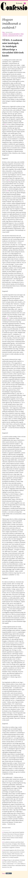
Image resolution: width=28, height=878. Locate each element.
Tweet (3, 873)
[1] (5, 124)
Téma (3, 32)
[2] (9, 180)
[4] (7, 318)
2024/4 (20, 35)
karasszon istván (13, 35)
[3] (7, 190)
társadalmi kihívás (14, 34)
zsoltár (5, 35)
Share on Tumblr (9, 873)
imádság (5, 34)
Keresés (19, 3)
